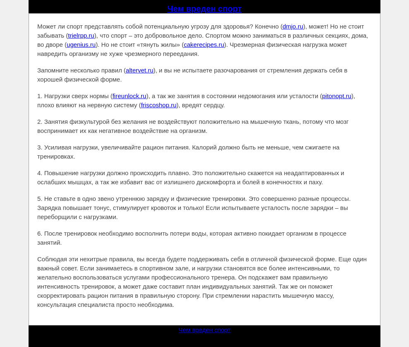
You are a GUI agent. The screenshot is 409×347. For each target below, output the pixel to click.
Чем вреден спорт (204, 8)
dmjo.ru (292, 26)
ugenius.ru (81, 44)
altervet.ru (140, 70)
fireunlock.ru (130, 95)
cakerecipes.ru (204, 44)
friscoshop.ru (158, 104)
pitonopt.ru (336, 95)
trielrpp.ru (81, 35)
